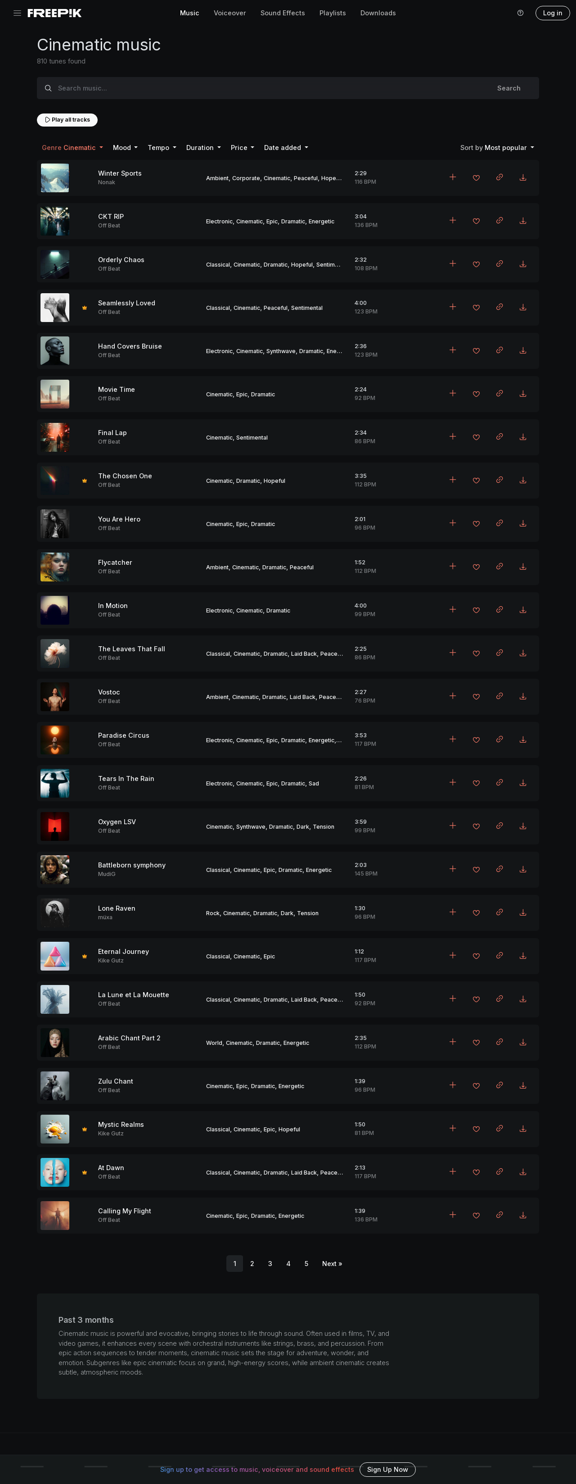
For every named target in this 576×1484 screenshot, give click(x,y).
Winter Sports (120, 173)
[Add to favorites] (476, 179)
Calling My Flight (124, 1211)
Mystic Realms (121, 1124)
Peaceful (306, 178)
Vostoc (109, 692)
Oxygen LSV (117, 822)
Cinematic (277, 178)
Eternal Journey (123, 951)
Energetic (321, 221)
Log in (552, 13)
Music (189, 13)
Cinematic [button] (70, 147)
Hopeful (332, 178)
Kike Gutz (111, 960)
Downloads (378, 13)
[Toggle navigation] (17, 13)
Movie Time (116, 389)
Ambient (217, 178)
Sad (314, 783)
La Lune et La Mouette (133, 994)
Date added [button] (283, 147)
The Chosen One (125, 476)
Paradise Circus (123, 735)
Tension (323, 826)
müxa (105, 917)
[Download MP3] (523, 178)
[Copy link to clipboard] (499, 178)
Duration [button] (201, 147)
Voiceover (230, 13)
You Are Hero (119, 519)
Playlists (333, 13)
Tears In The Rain (126, 778)
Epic (272, 221)
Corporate (246, 178)
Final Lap (112, 432)
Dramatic (293, 221)
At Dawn (111, 1167)
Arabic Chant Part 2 (129, 1038)
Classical (218, 264)
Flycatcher (115, 562)
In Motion (113, 605)
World (214, 1042)
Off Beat (109, 225)
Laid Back (304, 653)
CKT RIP (111, 216)
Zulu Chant (115, 1081)
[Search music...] (269, 88)
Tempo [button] (159, 147)
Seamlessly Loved (126, 303)
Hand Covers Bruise (130, 346)
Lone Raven (116, 908)
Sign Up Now (387, 1469)
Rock (213, 913)
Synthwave (281, 351)
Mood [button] (123, 147)
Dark (303, 826)
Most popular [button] (494, 147)
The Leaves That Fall (131, 649)
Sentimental (332, 264)
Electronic (219, 221)
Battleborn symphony (132, 865)
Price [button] (240, 147)
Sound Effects (283, 13)
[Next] (332, 1263)
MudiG (107, 874)
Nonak (106, 182)
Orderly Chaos (121, 259)
